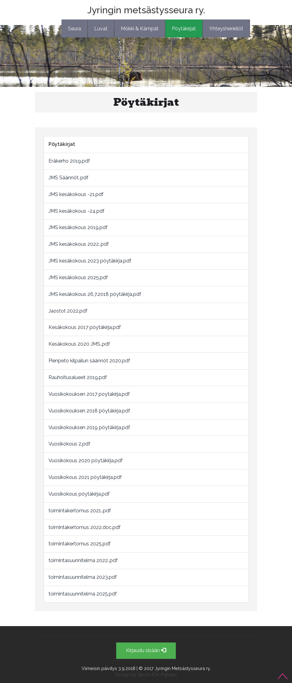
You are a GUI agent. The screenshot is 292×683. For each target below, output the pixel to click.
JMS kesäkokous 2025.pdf (78, 277)
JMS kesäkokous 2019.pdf (78, 227)
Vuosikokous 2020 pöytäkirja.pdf (86, 460)
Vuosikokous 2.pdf (69, 444)
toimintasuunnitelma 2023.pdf (83, 577)
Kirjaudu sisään (146, 650)
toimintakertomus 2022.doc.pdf (85, 527)
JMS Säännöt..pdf (68, 178)
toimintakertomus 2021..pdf (80, 511)
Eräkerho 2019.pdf (69, 161)
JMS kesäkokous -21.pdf (76, 194)
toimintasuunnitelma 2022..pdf (83, 560)
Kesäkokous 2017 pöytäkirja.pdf (85, 327)
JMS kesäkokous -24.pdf (76, 211)
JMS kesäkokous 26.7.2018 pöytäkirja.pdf (95, 294)
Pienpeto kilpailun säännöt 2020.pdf (89, 361)
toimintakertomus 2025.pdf (80, 544)
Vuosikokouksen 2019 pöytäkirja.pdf (89, 427)
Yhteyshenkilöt (226, 29)
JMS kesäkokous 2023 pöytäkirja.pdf (90, 261)
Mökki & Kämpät (140, 29)
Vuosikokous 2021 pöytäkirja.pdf (85, 477)
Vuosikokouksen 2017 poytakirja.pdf (89, 394)
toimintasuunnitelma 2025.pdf (83, 594)
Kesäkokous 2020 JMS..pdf (79, 344)
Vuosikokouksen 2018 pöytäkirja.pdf (89, 411)
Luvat (101, 29)
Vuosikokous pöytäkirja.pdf (79, 494)
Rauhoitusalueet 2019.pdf (78, 377)
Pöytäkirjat (184, 29)
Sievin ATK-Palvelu (157, 674)
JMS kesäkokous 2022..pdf (79, 244)
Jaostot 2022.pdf (68, 311)
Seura (74, 29)
